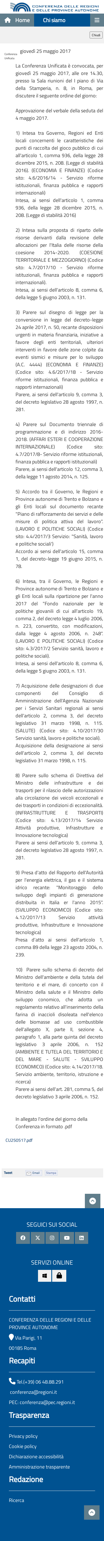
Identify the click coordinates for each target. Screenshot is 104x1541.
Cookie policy (23, 1446)
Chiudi (96, 35)
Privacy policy (23, 1436)
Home (17, 20)
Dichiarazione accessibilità (36, 1456)
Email (36, 1173)
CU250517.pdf (18, 1140)
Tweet (8, 1172)
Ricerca (16, 1500)
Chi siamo (54, 20)
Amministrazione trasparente (39, 1466)
